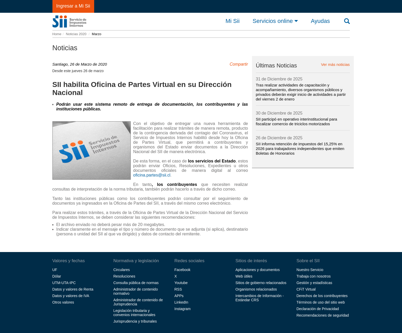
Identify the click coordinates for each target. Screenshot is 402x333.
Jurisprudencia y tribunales (135, 321)
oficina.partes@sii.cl (152, 175)
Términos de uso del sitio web (321, 302)
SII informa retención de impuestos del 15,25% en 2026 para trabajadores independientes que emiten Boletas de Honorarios (300, 148)
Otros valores (63, 302)
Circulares (121, 270)
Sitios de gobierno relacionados (261, 283)
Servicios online (275, 21)
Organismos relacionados (256, 289)
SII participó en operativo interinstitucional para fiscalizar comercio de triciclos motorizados (296, 121)
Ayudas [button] (320, 21)
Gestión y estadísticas (314, 283)
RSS (178, 289)
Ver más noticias (335, 64)
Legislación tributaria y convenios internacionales (134, 313)
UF (54, 270)
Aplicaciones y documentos (258, 270)
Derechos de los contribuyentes (322, 296)
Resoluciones (124, 276)
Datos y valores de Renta (72, 289)
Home (57, 34)
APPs (179, 296)
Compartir (239, 64)
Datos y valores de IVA (70, 296)
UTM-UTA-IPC (64, 283)
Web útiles (244, 276)
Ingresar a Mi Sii (73, 6)
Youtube (181, 283)
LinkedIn (181, 302)
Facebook (182, 270)
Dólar (56, 276)
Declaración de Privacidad (318, 309)
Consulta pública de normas (136, 283)
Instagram (183, 309)
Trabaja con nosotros (314, 276)
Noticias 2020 (76, 34)
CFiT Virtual (306, 289)
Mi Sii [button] (233, 21)
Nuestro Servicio (310, 270)
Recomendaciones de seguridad (323, 315)
